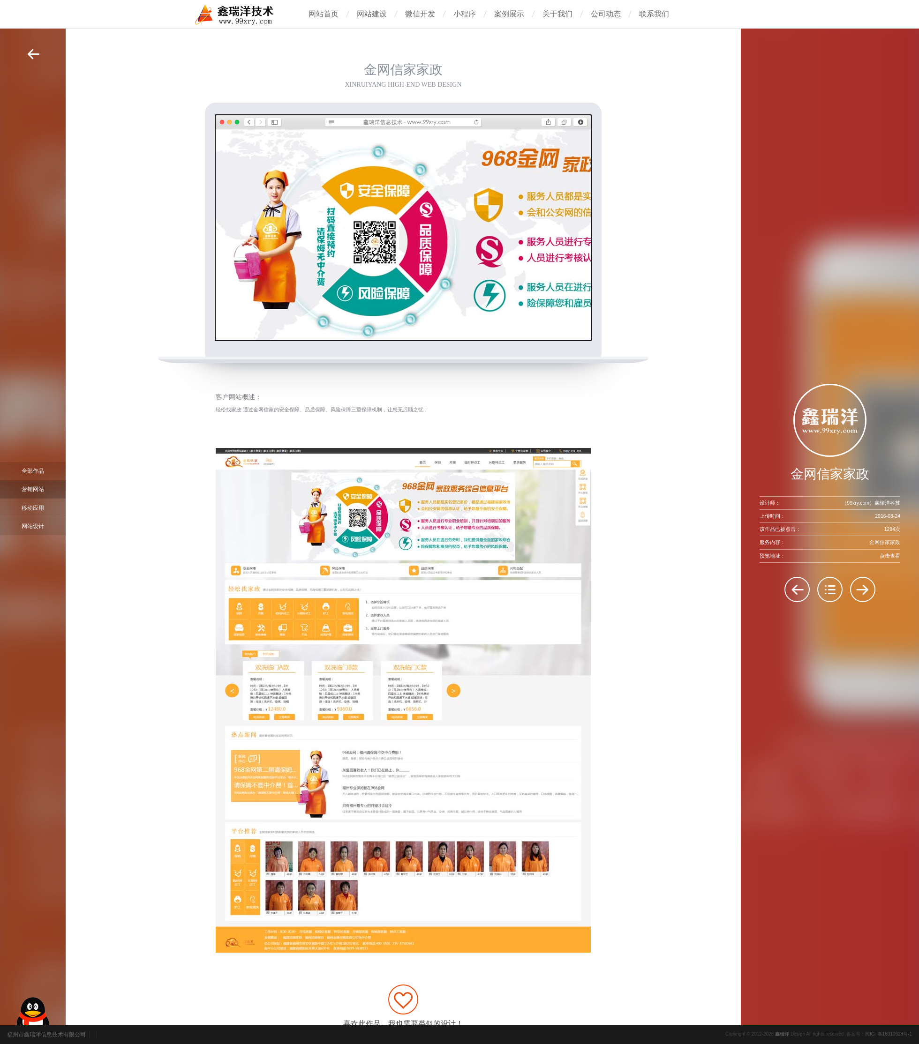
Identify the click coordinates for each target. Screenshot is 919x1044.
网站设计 (33, 526)
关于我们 (557, 14)
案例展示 (509, 14)
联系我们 (654, 14)
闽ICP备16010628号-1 (888, 1034)
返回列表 (830, 589)
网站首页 (324, 14)
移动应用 (33, 508)
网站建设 (372, 14)
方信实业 (862, 589)
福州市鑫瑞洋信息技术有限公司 (46, 1034)
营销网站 (33, 489)
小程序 (464, 14)
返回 (33, 54)
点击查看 (890, 556)
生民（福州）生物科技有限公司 (797, 589)
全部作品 (33, 471)
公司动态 (606, 14)
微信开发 (420, 14)
